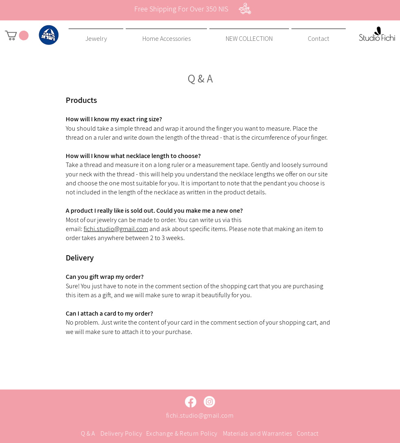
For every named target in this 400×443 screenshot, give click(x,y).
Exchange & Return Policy (182, 433)
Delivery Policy (121, 433)
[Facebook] (190, 401)
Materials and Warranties (258, 433)
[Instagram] (209, 401)
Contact (308, 433)
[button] (17, 35)
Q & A (88, 433)
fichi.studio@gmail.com (116, 229)
